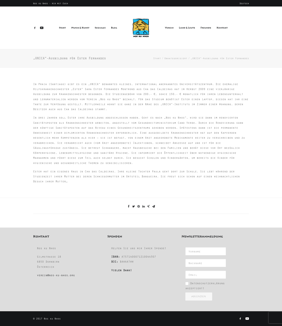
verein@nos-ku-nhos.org (56, 275)
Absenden (198, 296)
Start (62, 27)
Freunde (205, 27)
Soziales (100, 27)
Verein (169, 27)
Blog (114, 27)
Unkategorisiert (175, 58)
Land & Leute (187, 27)
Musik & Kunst (80, 27)
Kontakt (222, 27)
